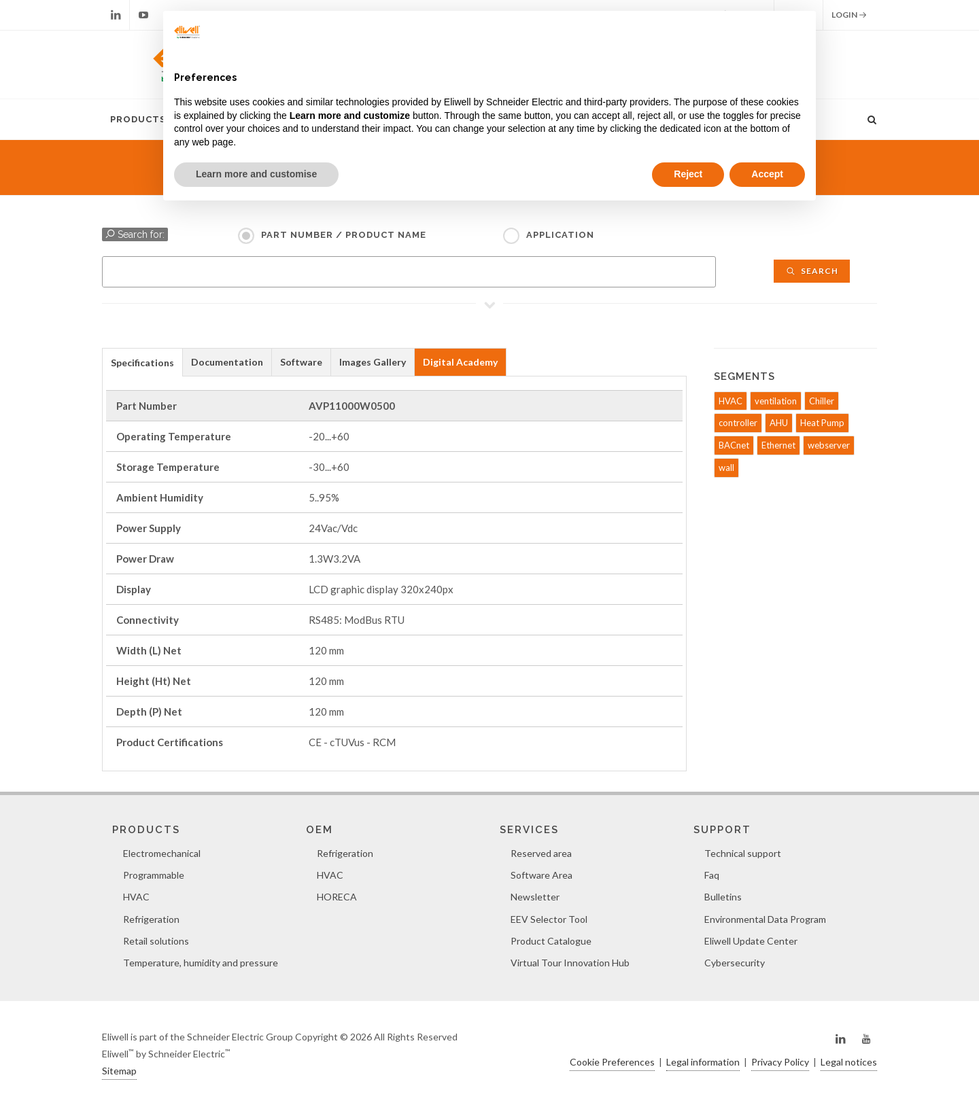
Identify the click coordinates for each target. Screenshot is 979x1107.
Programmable (153, 875)
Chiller (821, 401)
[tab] (142, 362)
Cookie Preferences (612, 1062)
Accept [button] (767, 174)
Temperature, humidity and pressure (200, 962)
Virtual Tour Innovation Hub (570, 962)
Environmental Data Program (765, 919)
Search (811, 271)
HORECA (337, 896)
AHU (779, 422)
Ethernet (778, 445)
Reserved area (541, 853)
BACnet (734, 445)
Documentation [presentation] (227, 362)
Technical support (742, 853)
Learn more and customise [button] (256, 174)
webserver (829, 445)
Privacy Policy (780, 1062)
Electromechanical (162, 853)
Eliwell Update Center (750, 941)
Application (560, 235)
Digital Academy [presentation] (460, 362)
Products (138, 119)
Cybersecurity (734, 962)
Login (849, 15)
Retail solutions (156, 941)
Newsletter (535, 896)
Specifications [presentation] (142, 362)
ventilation (776, 401)
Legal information (703, 1062)
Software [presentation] (301, 362)
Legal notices (849, 1062)
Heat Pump (822, 422)
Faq (711, 875)
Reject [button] (688, 174)
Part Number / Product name (343, 235)
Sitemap (119, 1070)
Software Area (541, 875)
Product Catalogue (551, 941)
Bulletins (723, 896)
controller (738, 422)
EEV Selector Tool (549, 919)
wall (726, 467)
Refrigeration (151, 919)
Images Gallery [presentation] (372, 362)
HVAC (730, 401)
